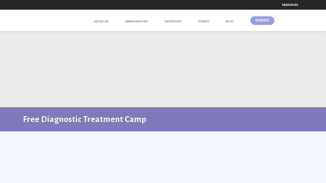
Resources (290, 5)
